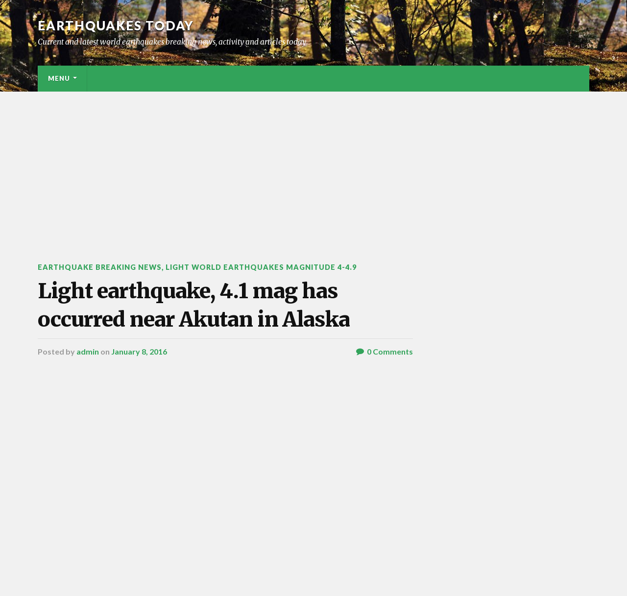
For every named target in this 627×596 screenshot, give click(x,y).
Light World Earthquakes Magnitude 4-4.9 (261, 267)
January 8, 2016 (139, 351)
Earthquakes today (116, 25)
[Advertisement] (313, 165)
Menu (59, 78)
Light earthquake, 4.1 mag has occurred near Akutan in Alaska (194, 305)
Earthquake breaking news (100, 267)
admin (87, 351)
